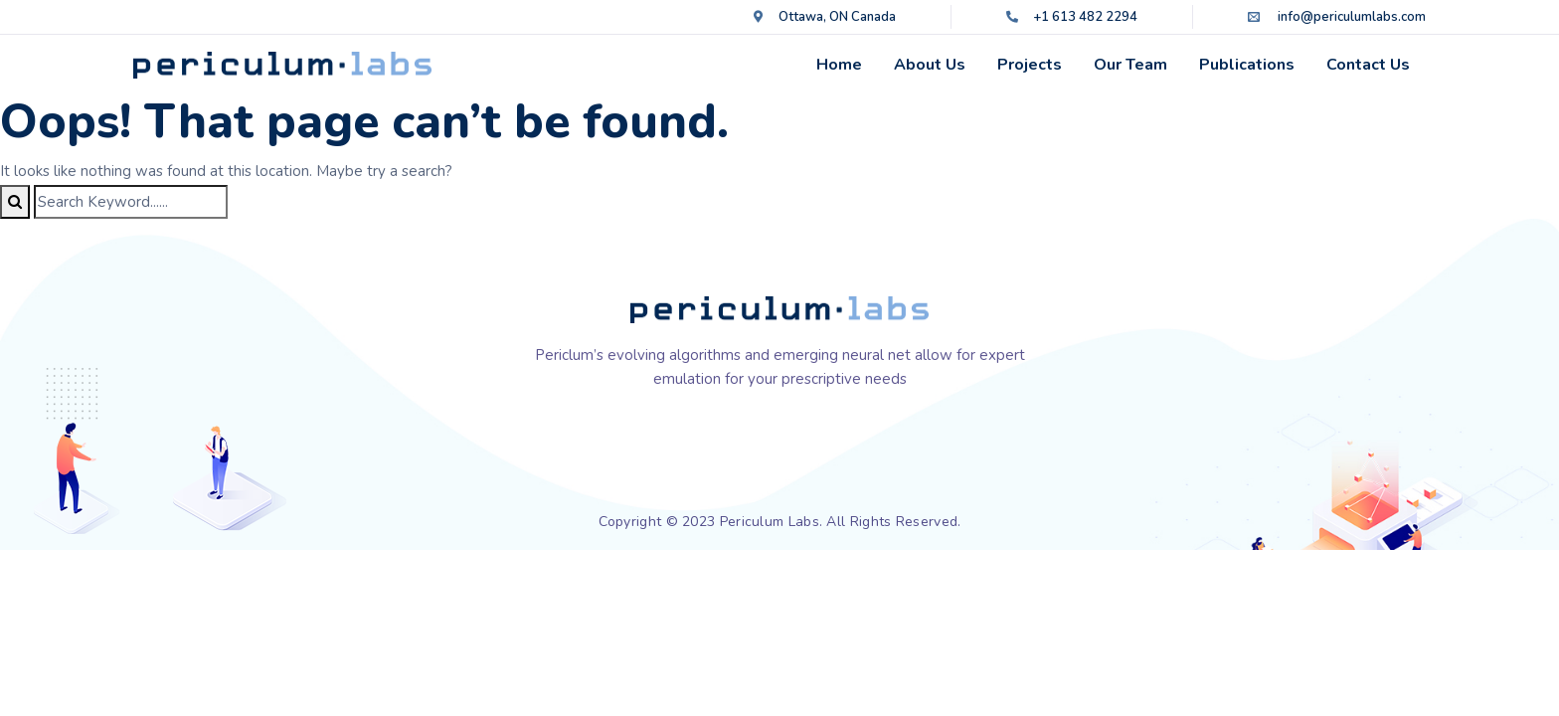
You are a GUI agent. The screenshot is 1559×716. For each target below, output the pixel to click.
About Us (929, 65)
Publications (1247, 65)
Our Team (1130, 65)
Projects (1029, 65)
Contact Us (1368, 65)
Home (839, 65)
